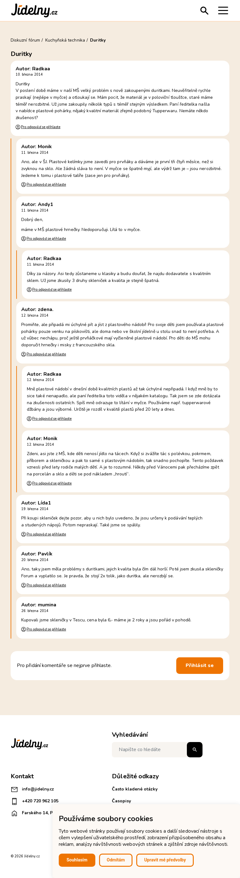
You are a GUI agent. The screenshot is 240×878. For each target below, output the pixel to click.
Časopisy (121, 801)
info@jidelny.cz (32, 789)
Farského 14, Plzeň (36, 813)
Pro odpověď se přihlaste (40, 127)
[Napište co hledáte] (157, 749)
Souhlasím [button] (77, 859)
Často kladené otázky (135, 789)
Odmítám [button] (116, 859)
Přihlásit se (200, 665)
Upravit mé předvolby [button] (165, 859)
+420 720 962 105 (34, 801)
